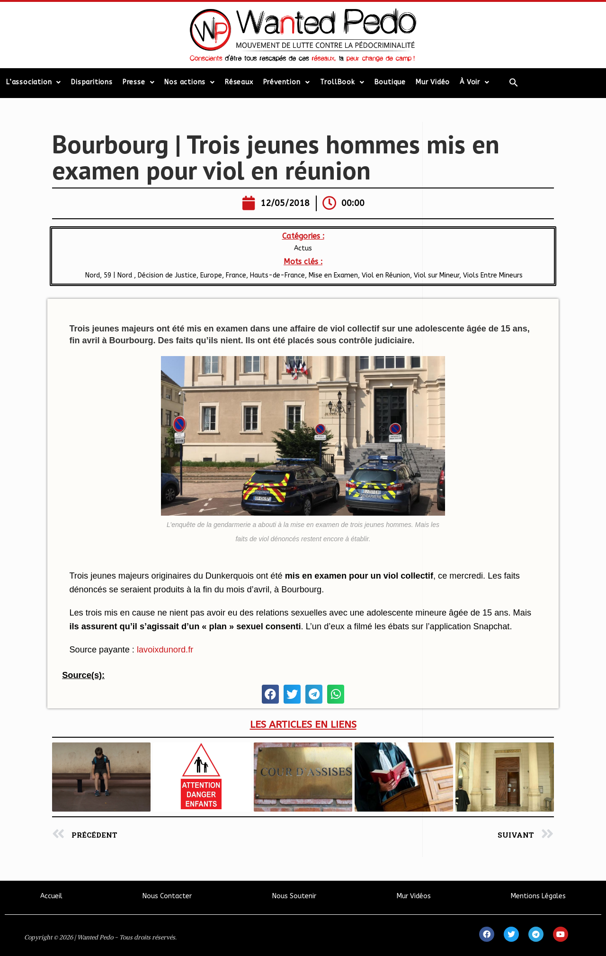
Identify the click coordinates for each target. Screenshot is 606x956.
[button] (270, 694)
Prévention (286, 82)
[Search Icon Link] (514, 82)
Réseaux (239, 82)
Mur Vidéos (414, 896)
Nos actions (189, 82)
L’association (33, 82)
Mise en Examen (333, 275)
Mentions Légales (538, 896)
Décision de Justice (167, 275)
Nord (91, 275)
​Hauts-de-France (277, 275)
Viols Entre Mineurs (493, 275)
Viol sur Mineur (436, 275)
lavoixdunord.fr (165, 649)
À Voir (475, 82)
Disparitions (92, 82)
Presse (139, 82)
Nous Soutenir (294, 896)
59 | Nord (119, 275)
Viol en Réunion (386, 275)
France (236, 275)
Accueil (51, 896)
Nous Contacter (167, 896)
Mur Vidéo (433, 82)
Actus (303, 248)
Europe (211, 275)
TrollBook (342, 82)
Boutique (390, 82)
